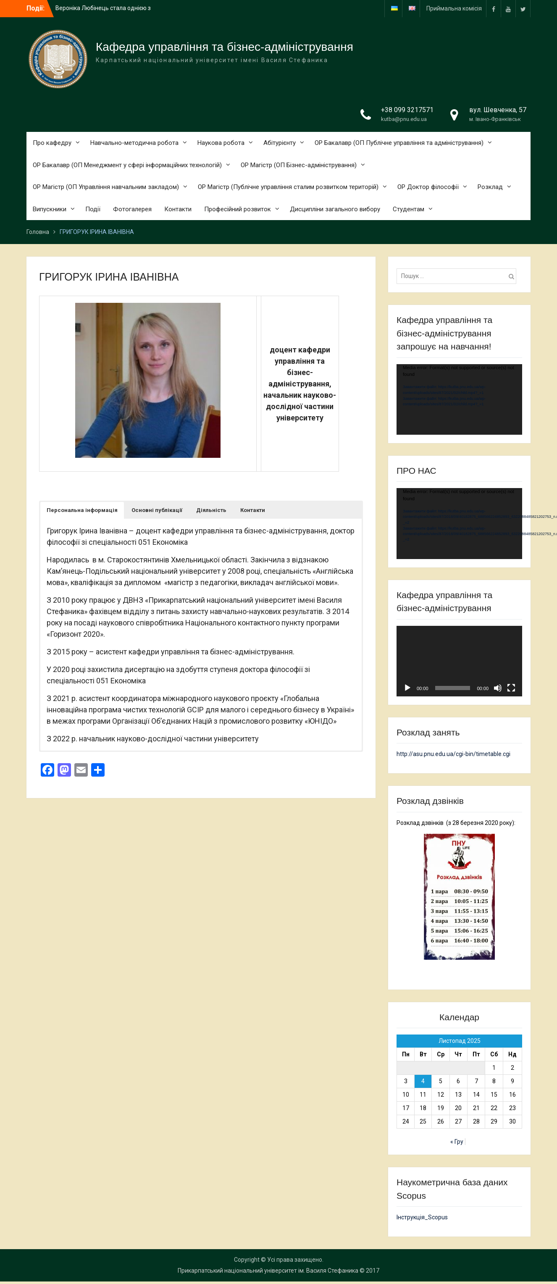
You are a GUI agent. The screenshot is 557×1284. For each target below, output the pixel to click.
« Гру (456, 1141)
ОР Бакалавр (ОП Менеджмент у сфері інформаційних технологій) (127, 165)
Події (92, 209)
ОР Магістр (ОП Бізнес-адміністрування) (299, 165)
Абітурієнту (279, 143)
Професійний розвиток (237, 209)
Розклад (490, 187)
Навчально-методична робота (134, 143)
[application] (459, 399)
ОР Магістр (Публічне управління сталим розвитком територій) (288, 187)
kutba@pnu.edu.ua (404, 119)
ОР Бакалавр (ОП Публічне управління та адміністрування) (399, 143)
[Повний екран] (511, 688)
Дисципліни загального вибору (335, 209)
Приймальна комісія (454, 8)
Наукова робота (220, 143)
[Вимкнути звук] (498, 688)
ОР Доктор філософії (428, 187)
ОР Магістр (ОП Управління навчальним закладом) (106, 187)
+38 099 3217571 (407, 110)
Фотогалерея (132, 209)
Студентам (408, 209)
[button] (82, 510)
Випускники (49, 209)
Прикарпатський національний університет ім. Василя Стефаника (268, 1270)
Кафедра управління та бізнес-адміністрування (224, 46)
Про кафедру (52, 143)
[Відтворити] (407, 688)
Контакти (178, 209)
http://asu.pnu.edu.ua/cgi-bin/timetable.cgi (453, 754)
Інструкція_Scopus (422, 1217)
